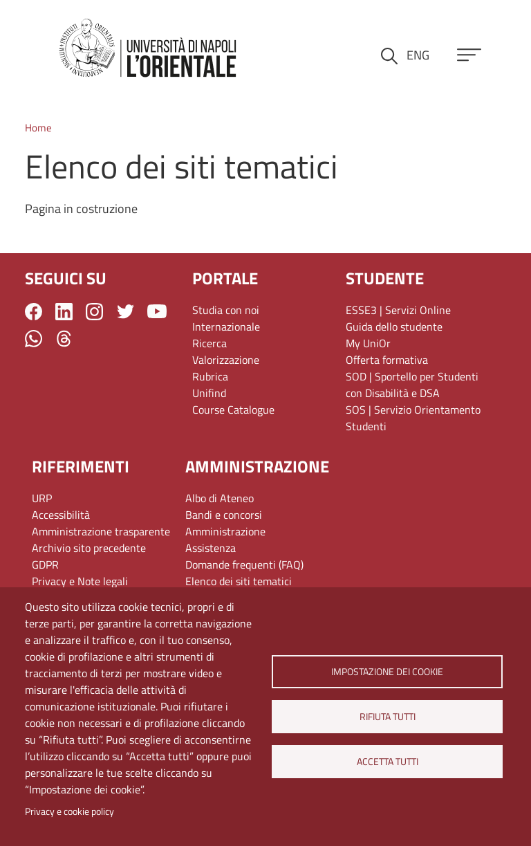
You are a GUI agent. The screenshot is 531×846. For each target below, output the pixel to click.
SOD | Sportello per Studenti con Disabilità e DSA (412, 384)
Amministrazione (225, 531)
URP (42, 498)
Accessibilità (61, 514)
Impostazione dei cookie (387, 672)
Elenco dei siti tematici (238, 581)
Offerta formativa (387, 359)
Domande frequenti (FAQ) (244, 564)
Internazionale (226, 326)
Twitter (125, 311)
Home (38, 128)
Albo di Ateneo (219, 498)
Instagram (94, 311)
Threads (64, 338)
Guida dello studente (394, 326)
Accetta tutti (387, 762)
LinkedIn (64, 311)
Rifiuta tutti (387, 717)
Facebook (33, 311)
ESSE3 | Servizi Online (398, 310)
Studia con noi (225, 310)
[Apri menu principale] (469, 55)
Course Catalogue (233, 409)
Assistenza (210, 548)
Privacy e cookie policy (69, 811)
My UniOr (368, 343)
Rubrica (210, 376)
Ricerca (209, 343)
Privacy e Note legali (80, 581)
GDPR (45, 564)
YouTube (157, 311)
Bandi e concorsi (223, 514)
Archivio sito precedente (89, 548)
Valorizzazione (225, 359)
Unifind (209, 393)
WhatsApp (33, 338)
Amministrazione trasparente (101, 531)
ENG (418, 55)
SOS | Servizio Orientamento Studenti (413, 417)
